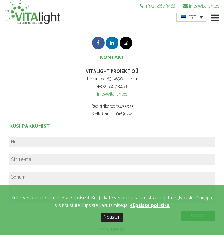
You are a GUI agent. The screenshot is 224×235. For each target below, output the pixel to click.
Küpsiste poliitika (150, 205)
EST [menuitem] (192, 17)
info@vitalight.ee (204, 6)
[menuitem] (191, 17)
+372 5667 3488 (160, 6)
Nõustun (112, 217)
